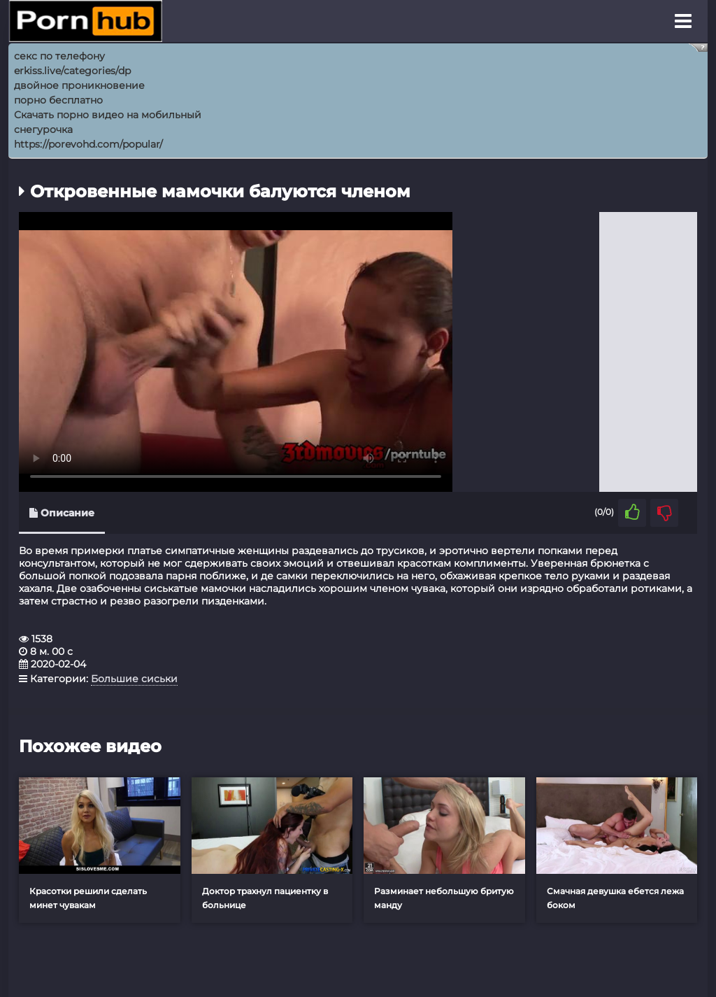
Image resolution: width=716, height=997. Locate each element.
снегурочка (43, 129)
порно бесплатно (58, 100)
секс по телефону (59, 56)
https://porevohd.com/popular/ (88, 144)
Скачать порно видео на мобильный (107, 114)
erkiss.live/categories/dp (72, 70)
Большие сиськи (134, 678)
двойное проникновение (79, 85)
